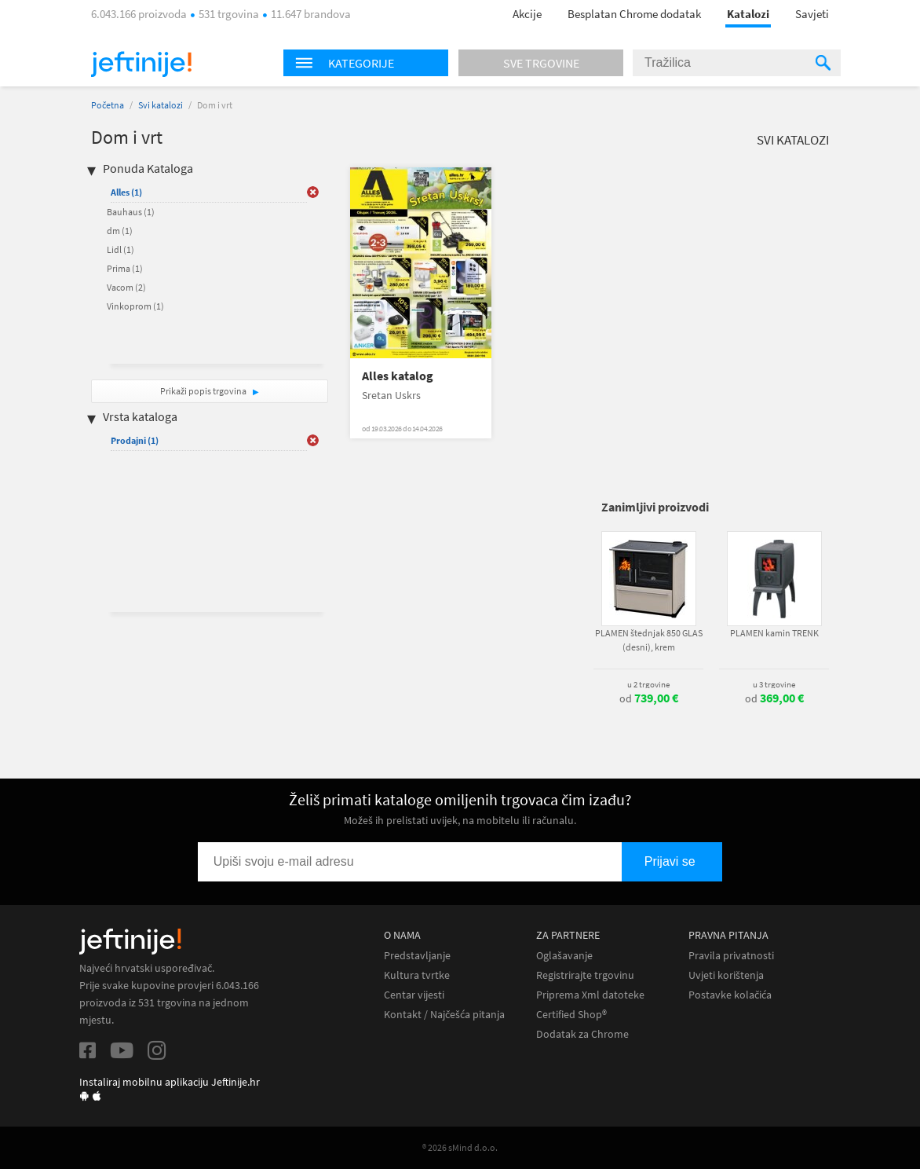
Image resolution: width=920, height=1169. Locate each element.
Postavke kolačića (730, 995)
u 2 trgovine (648, 684)
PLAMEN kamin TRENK (774, 633)
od (648, 698)
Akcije (527, 13)
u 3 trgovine (774, 684)
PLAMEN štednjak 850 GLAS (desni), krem (649, 640)
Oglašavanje (564, 955)
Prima (125, 268)
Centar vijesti (414, 995)
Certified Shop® (571, 1014)
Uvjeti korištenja (726, 975)
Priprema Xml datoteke (590, 995)
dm (120, 230)
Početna (107, 105)
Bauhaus (131, 212)
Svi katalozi (160, 105)
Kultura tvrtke (417, 975)
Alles (126, 192)
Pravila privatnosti (731, 955)
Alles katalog (397, 375)
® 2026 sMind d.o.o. (460, 1147)
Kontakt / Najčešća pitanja (444, 1014)
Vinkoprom (135, 306)
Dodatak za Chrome (582, 1034)
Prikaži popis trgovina (204, 391)
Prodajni (135, 440)
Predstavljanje (417, 955)
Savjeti (812, 13)
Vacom (126, 287)
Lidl (120, 249)
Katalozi (748, 13)
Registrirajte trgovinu (585, 975)
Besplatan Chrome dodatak (634, 13)
